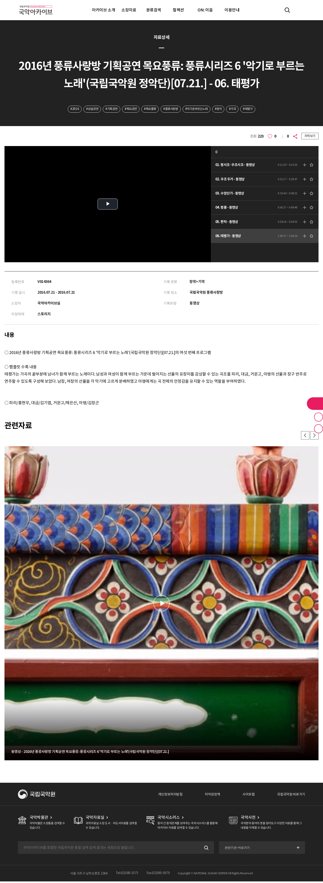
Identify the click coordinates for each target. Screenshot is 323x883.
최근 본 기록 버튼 (318, 428)
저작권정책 (209, 795)
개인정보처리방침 (165, 795)
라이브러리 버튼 (315, 403)
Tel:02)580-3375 (127, 875)
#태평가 (253, 109)
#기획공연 (107, 109)
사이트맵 (246, 795)
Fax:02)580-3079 (158, 875)
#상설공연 (87, 109)
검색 (205, 849)
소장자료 (128, 10)
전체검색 (287, 10)
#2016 (69, 109)
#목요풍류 (148, 109)
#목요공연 (128, 109)
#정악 (222, 109)
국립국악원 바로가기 (290, 795)
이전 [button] (304, 436)
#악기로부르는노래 (198, 109)
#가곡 (236, 109)
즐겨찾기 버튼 (318, 417)
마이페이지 (300, 10)
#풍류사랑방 (171, 109)
